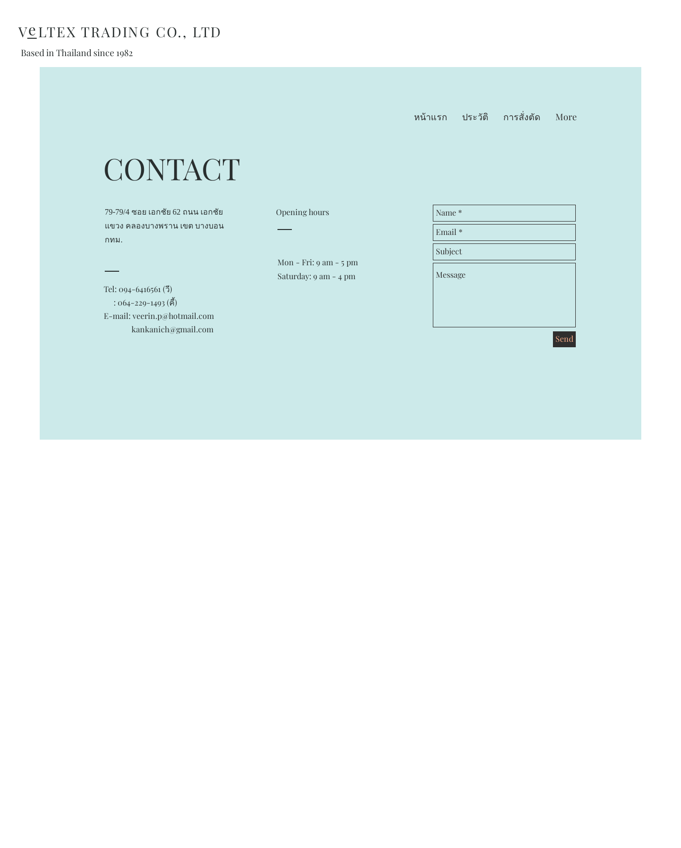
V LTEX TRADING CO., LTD (120, 31)
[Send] (564, 339)
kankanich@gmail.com (172, 329)
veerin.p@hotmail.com (173, 315)
